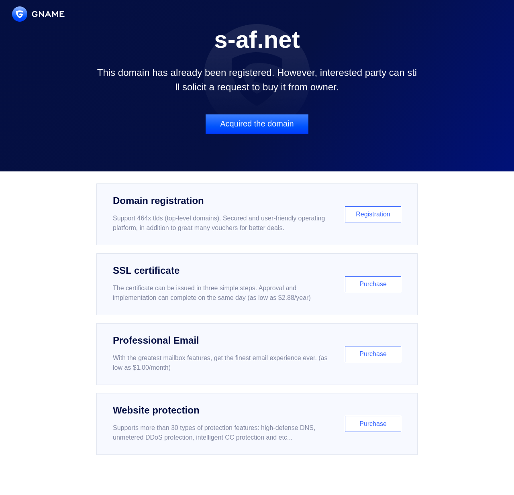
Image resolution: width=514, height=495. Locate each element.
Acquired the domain (257, 123)
